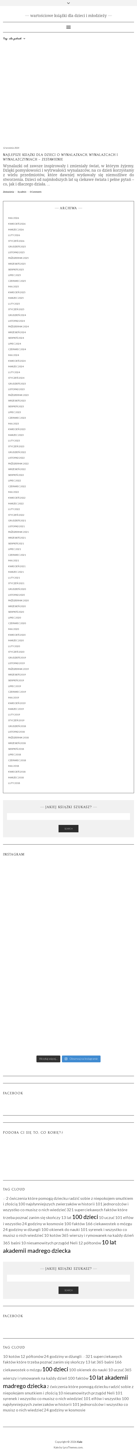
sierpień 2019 (16, 680)
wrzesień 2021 (17, 537)
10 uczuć (106, 1217)
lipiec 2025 (14, 275)
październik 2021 (18, 531)
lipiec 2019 (14, 686)
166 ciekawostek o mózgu (108, 1223)
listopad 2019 (16, 663)
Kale (79, 1441)
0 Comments (35, 191)
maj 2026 (13, 217)
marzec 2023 (16, 434)
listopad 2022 (16, 457)
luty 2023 (14, 440)
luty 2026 (14, 235)
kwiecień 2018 (16, 771)
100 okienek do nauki (60, 1229)
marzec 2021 (16, 571)
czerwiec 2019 (17, 691)
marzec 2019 (16, 708)
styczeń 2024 (16, 377)
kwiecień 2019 (16, 703)
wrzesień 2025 (17, 263)
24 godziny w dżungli (22, 1229)
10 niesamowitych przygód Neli (49, 1242)
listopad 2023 (16, 389)
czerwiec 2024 (17, 349)
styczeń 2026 (16, 240)
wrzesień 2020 (17, 606)
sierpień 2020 (16, 611)
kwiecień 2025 (16, 292)
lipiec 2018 (14, 754)
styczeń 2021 (16, 583)
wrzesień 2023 (17, 400)
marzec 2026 (16, 229)
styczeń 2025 (16, 309)
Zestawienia (8, 191)
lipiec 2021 (14, 549)
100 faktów (74, 1223)
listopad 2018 (16, 731)
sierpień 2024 (16, 337)
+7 (4, 1199)
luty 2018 (14, 783)
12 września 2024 (11, 147)
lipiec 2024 (14, 343)
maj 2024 (13, 355)
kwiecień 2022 (16, 497)
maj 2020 (13, 628)
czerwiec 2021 (17, 554)
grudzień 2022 (17, 452)
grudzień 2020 (17, 589)
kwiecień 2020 (16, 634)
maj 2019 (13, 697)
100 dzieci (85, 1216)
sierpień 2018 (16, 748)
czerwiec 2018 (17, 760)
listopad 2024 (16, 320)
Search (68, 828)
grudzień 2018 (17, 726)
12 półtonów (89, 1242)
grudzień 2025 (17, 246)
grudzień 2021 (17, 520)
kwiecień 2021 (16, 566)
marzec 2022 (16, 503)
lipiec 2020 (14, 617)
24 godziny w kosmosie (43, 1223)
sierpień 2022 (16, 474)
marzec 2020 (16, 640)
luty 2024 (14, 372)
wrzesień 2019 (17, 674)
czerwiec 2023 (17, 417)
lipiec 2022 (14, 480)
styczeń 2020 (16, 651)
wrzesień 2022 (17, 469)
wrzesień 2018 (17, 743)
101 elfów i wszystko (102, 1398)
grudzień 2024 (17, 315)
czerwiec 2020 (17, 623)
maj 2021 (13, 560)
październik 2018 (18, 737)
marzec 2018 (16, 777)
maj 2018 (13, 765)
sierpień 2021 (16, 543)
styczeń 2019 (16, 720)
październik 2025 (18, 257)
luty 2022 (14, 509)
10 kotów (52, 1235)
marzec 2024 (16, 366)
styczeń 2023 (16, 446)
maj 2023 (13, 423)
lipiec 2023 (14, 412)
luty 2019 (14, 714)
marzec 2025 (16, 297)
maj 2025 (13, 286)
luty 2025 (14, 303)
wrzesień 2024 (17, 332)
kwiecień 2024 (16, 360)
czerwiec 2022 (17, 486)
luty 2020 (14, 646)
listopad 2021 (16, 526)
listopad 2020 (16, 594)
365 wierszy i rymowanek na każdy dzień (98, 1235)
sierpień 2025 (16, 269)
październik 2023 (18, 394)
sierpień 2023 (16, 406)
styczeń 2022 (16, 514)
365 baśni (12, 1242)
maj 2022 (13, 491)
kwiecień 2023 (16, 429)
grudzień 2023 (17, 383)
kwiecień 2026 (16, 223)
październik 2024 (18, 326)
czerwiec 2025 (17, 280)
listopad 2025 (16, 252)
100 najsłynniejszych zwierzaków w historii (56, 1203)
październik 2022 (18, 463)
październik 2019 (18, 668)
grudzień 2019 (17, 657)
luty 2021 (14, 577)
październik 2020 (18, 600)
